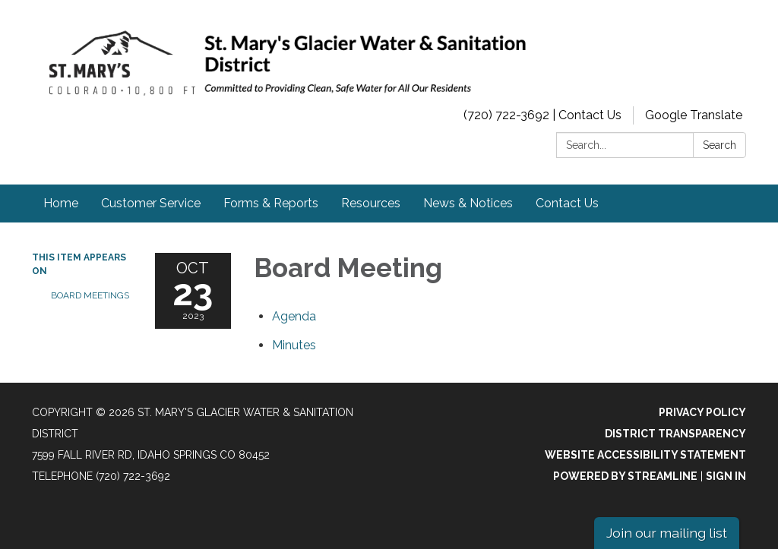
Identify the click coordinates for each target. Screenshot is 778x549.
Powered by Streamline (625, 476)
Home (60, 203)
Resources (370, 203)
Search (719, 145)
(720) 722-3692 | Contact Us (542, 115)
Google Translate (693, 115)
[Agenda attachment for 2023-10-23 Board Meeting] (294, 316)
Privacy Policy (702, 412)
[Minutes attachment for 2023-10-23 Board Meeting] (294, 345)
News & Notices (468, 203)
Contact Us (567, 203)
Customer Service (151, 203)
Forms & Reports (270, 203)
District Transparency (675, 434)
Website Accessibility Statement (645, 455)
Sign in (726, 476)
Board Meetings (90, 295)
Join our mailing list (666, 533)
